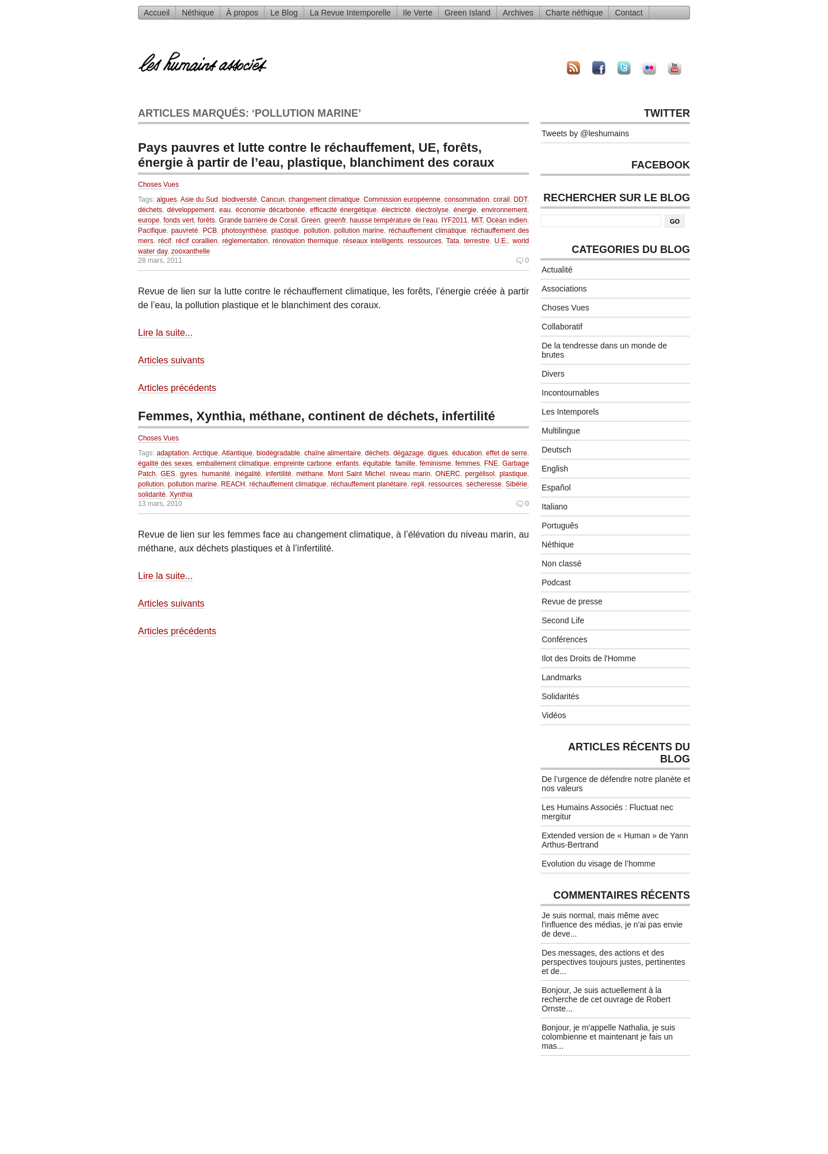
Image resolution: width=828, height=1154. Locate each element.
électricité (396, 210)
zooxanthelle (190, 251)
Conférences (564, 639)
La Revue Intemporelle (350, 12)
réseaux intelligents (373, 241)
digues (438, 453)
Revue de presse (572, 601)
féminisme (435, 463)
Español (556, 487)
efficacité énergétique (343, 210)
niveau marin (410, 474)
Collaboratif (562, 326)
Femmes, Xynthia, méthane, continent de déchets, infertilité (316, 416)
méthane (309, 474)
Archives (518, 12)
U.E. (501, 241)
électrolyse (432, 210)
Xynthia (181, 494)
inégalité (248, 474)
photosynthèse (244, 231)
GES (167, 474)
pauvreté (184, 231)
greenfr (335, 220)
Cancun (273, 199)
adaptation (172, 453)
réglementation (244, 241)
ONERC (447, 474)
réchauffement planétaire (369, 484)
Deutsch (556, 449)
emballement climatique (233, 463)
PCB (210, 231)
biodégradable (278, 453)
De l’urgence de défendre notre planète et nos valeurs (616, 784)
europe (148, 220)
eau (225, 210)
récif (164, 241)
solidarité (152, 494)
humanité (216, 474)
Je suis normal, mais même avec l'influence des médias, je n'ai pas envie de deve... (612, 924)
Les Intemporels (570, 411)
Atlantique (236, 453)
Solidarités (560, 696)
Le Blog (283, 12)
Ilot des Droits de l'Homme (589, 658)
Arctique (205, 453)
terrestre (477, 241)
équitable (377, 463)
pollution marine (359, 231)
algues (166, 199)
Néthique (198, 12)
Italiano (555, 506)
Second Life (563, 620)
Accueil (157, 12)
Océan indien (506, 220)
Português (560, 525)
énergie (465, 210)
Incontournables (570, 392)
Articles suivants (171, 360)
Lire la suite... (165, 333)
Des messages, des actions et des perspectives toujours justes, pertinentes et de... (613, 962)
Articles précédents (177, 388)
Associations (564, 288)
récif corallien (196, 241)
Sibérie (516, 484)
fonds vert (178, 220)
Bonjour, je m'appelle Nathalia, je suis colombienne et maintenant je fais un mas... (608, 1037)
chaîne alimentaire (332, 453)
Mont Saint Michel (356, 474)
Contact (628, 12)
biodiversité (239, 199)
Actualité (557, 269)
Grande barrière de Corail (258, 220)
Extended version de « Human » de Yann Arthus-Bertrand (615, 840)
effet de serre (506, 453)
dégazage (408, 453)
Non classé (561, 563)
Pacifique (152, 231)
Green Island (467, 12)
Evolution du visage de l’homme (599, 863)
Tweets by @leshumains (585, 133)
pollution (316, 231)
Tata (452, 241)
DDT (520, 199)
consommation (466, 199)
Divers (553, 373)
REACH (233, 484)
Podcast (556, 582)
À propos (242, 12)
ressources (425, 241)
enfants (347, 463)
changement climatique (324, 199)
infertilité (279, 474)
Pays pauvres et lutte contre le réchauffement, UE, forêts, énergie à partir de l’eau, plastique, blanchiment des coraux (316, 155)
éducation (467, 453)
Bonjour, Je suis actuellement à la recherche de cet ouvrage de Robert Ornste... (606, 999)
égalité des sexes (165, 463)
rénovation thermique (305, 241)
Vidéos (554, 715)
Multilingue (561, 430)
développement (190, 210)
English (555, 468)
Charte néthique (574, 12)
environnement (504, 210)
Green (310, 220)
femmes (467, 463)
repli (417, 484)
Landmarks (561, 677)
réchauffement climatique (427, 231)
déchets (150, 210)
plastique (285, 231)
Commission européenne (401, 199)
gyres (188, 474)
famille (405, 463)
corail (501, 199)
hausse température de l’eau (393, 220)
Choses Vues (158, 185)
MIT (476, 220)
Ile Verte (417, 12)
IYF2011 (454, 220)
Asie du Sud (199, 199)
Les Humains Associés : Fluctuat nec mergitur (607, 812)
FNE (491, 463)
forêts (206, 220)
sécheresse (483, 484)
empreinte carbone (303, 463)
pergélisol (479, 474)
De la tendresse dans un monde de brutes (604, 350)
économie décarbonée (270, 210)
